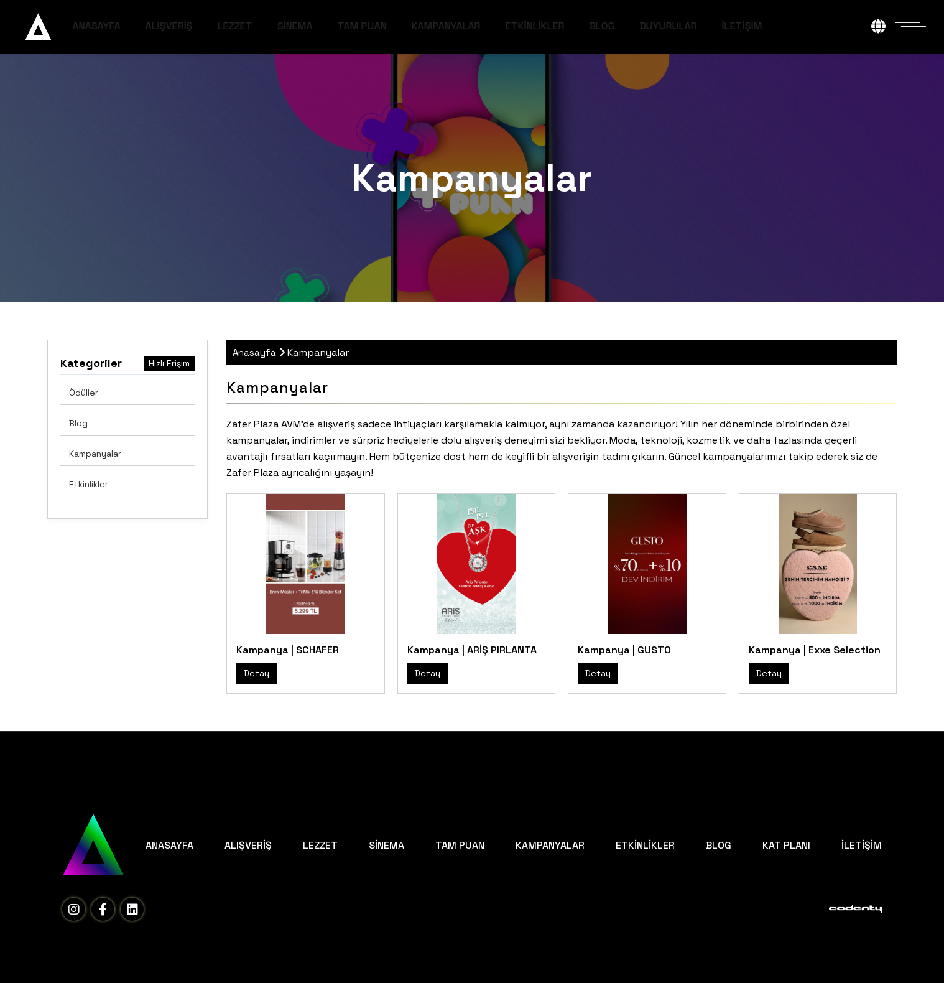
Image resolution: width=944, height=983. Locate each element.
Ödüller (83, 392)
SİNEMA (336, 25)
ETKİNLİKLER (576, 25)
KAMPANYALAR (487, 25)
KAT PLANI (786, 845)
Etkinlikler (88, 484)
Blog (78, 423)
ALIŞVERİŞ (210, 25)
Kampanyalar (95, 453)
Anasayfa (254, 352)
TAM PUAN (403, 25)
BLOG (643, 25)
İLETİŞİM (783, 25)
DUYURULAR (709, 25)
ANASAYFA (138, 25)
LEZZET (276, 25)
